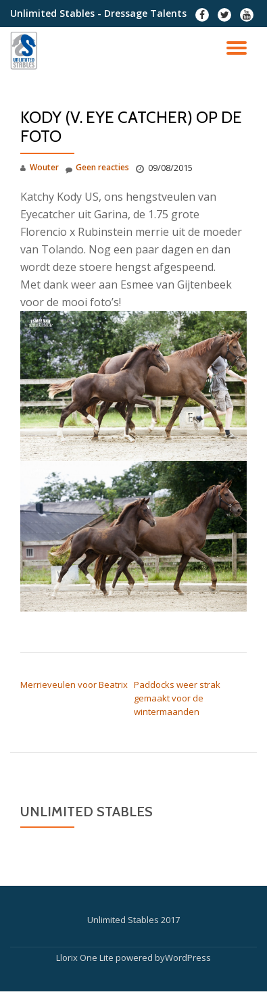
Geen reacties (97, 168)
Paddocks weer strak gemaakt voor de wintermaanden (177, 698)
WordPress (188, 957)
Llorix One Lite (86, 957)
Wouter (44, 167)
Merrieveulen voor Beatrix (74, 684)
